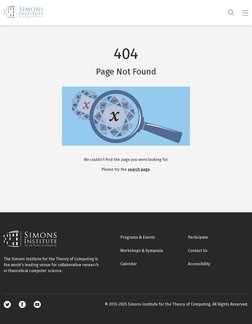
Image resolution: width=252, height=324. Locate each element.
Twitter (7, 304)
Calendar (128, 264)
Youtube (37, 304)
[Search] (231, 13)
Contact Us (197, 250)
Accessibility (199, 264)
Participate (198, 237)
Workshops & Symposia (141, 250)
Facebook (22, 304)
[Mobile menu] (245, 13)
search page (139, 169)
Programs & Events (137, 237)
